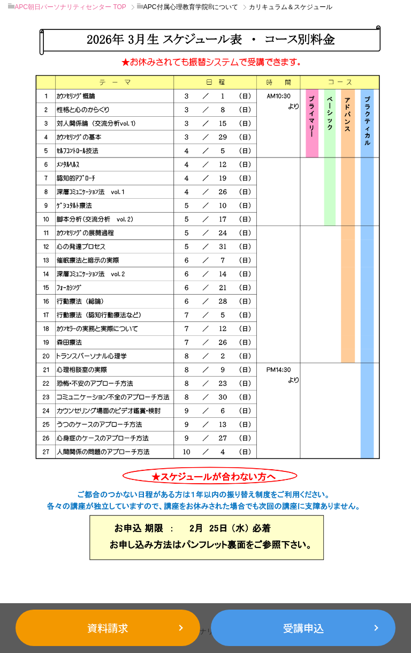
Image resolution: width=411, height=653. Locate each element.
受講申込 (303, 627)
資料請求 (107, 627)
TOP (70, 7)
